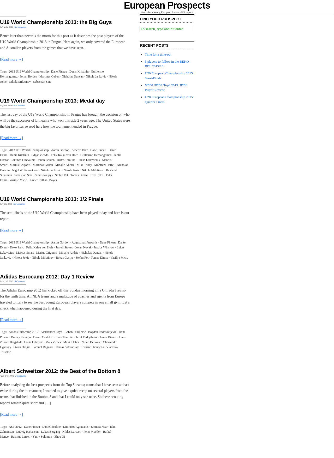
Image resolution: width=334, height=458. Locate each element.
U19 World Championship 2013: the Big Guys (56, 22)
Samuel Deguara (43, 347)
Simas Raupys (44, 175)
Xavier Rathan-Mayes (43, 180)
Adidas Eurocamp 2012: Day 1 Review (47, 276)
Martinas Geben (49, 76)
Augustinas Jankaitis (84, 242)
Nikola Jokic (72, 170)
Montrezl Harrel (104, 165)
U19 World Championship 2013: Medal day (52, 101)
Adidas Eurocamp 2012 (23, 332)
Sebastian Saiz (42, 82)
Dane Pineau (59, 71)
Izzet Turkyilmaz (86, 337)
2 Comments (20, 376)
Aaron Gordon (60, 150)
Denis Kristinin (79, 71)
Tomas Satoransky (67, 347)
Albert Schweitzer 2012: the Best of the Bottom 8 (60, 371)
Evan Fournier (65, 337)
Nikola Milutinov (20, 82)
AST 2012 (15, 427)
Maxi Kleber (71, 342)
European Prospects (167, 5)
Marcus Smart (25, 252)
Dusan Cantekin (43, 337)
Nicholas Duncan (73, 76)
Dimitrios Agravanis (75, 427)
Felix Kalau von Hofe (64, 155)
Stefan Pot (61, 175)
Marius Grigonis (20, 165)
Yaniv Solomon (42, 436)
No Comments (20, 27)
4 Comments (20, 281)
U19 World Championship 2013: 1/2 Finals (51, 199)
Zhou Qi (59, 436)
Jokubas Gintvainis (23, 160)
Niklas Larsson (71, 431)
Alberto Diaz (79, 150)
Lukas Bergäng (50, 431)
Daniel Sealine (51, 427)
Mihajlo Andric (65, 165)
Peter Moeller (92, 431)
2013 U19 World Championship (29, 71)
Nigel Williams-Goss (25, 170)
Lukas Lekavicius (88, 160)
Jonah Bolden (28, 76)
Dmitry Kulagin (21, 337)
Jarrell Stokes (64, 247)
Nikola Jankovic (96, 76)
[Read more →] (11, 59)
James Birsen (108, 337)
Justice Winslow (104, 247)
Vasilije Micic (18, 180)
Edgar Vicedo (39, 155)
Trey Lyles (96, 175)
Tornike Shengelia (92, 347)
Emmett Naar (99, 427)
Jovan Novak (83, 247)
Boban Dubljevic (75, 332)
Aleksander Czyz (51, 332)
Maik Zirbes (53, 342)
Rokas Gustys (64, 257)
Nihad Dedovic (90, 342)
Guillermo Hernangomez (96, 155)
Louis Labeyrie (33, 342)
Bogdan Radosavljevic (102, 332)
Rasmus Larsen (20, 436)
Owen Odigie (22, 347)
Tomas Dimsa (79, 175)
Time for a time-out (158, 54)
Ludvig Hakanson (27, 431)
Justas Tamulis (66, 160)
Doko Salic (17, 247)
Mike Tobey (84, 165)
